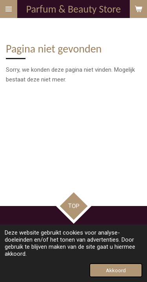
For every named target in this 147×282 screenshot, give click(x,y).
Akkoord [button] (116, 270)
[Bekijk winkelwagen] (138, 9)
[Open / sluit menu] (8, 9)
